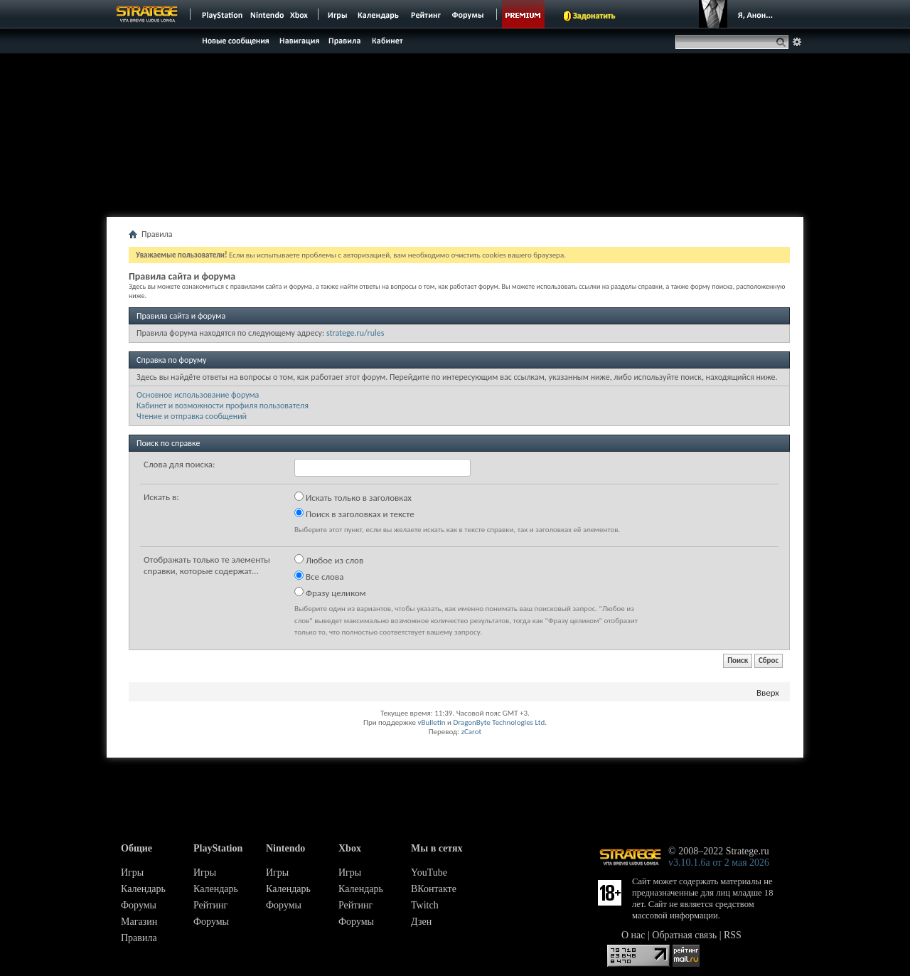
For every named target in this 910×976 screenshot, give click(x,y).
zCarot (471, 731)
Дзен (421, 921)
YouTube (429, 872)
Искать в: (161, 497)
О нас (633, 935)
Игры (132, 872)
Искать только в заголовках (353, 497)
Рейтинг (210, 905)
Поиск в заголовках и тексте (354, 513)
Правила (139, 938)
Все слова (318, 576)
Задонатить (594, 16)
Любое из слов (328, 560)
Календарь (143, 889)
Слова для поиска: (179, 464)
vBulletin (431, 722)
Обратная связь (684, 935)
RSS (733, 935)
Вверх (767, 692)
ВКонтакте (433, 889)
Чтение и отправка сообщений (191, 416)
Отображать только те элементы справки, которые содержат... (207, 565)
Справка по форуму (171, 360)
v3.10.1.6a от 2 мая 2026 (718, 862)
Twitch (425, 905)
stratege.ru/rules (355, 333)
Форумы (138, 905)
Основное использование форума (197, 395)
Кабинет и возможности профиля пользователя (222, 405)
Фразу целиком (330, 592)
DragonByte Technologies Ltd (499, 722)
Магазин (139, 921)
